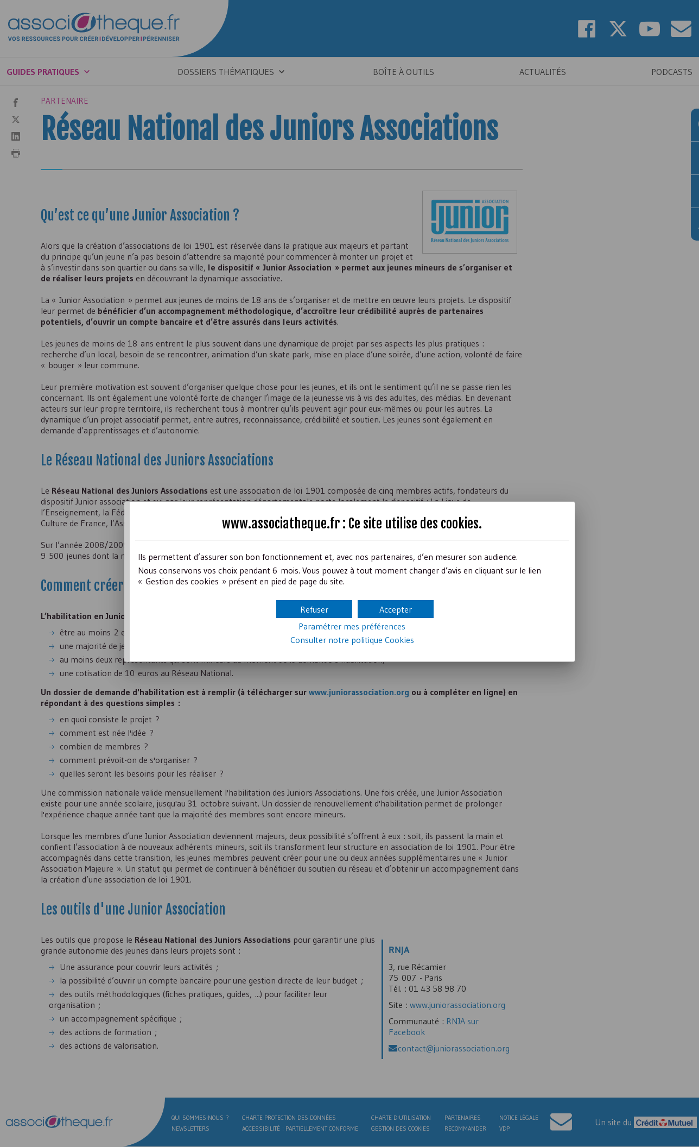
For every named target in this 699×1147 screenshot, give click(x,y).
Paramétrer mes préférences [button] (351, 626)
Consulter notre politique (352, 639)
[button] (396, 609)
